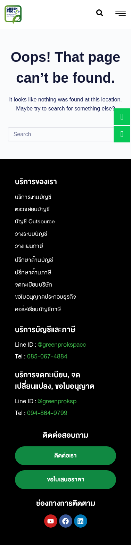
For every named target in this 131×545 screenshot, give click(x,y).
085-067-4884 (47, 356)
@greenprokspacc (62, 344)
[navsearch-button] (100, 15)
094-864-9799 (47, 413)
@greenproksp (57, 401)
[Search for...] (58, 134)
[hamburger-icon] (120, 14)
